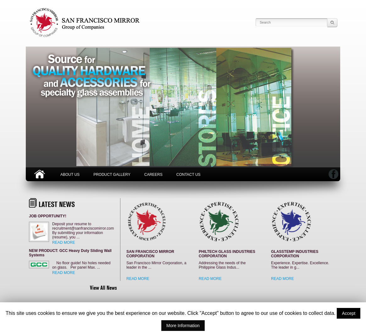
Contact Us (188, 174)
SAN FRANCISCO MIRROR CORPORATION (150, 253)
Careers (153, 174)
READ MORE (63, 242)
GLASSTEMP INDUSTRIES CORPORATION (294, 253)
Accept (348, 313)
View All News (103, 287)
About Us (70, 174)
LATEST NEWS (57, 204)
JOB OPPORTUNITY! (47, 216)
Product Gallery (111, 174)
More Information (183, 325)
